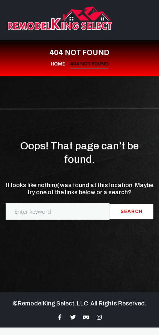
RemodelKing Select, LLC (54, 303)
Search (131, 211)
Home (58, 64)
